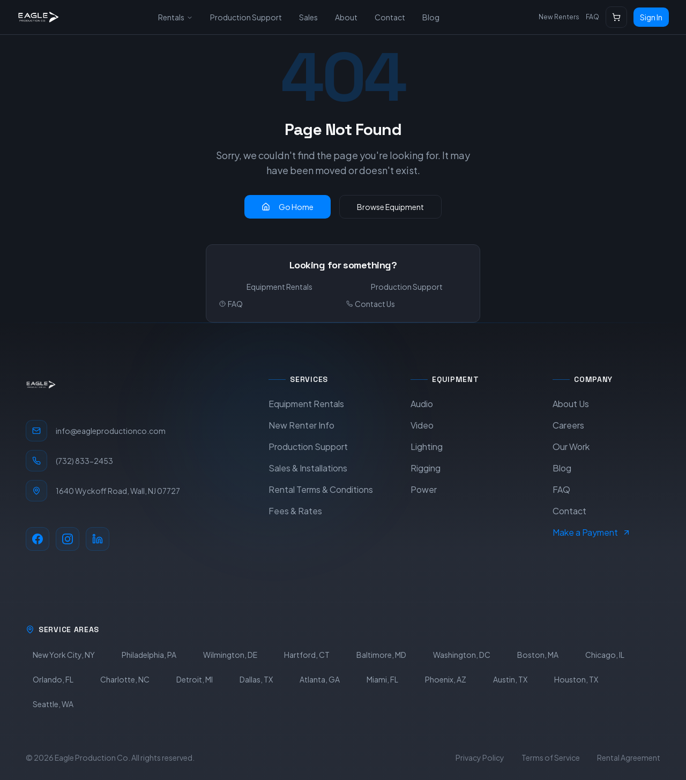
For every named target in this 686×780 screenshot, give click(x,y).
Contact (390, 17)
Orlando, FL (53, 679)
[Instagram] (67, 539)
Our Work (571, 446)
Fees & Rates (295, 510)
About (346, 17)
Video (422, 425)
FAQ (592, 17)
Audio (422, 403)
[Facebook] (37, 539)
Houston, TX (576, 679)
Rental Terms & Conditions (321, 489)
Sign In (651, 17)
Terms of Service (550, 757)
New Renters (559, 17)
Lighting (427, 446)
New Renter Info (301, 425)
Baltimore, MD (381, 654)
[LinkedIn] (97, 539)
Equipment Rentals (279, 286)
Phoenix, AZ (445, 679)
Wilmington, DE (230, 654)
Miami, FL (382, 679)
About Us (571, 403)
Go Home (288, 207)
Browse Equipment (390, 207)
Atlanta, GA (320, 679)
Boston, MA (537, 654)
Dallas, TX (256, 679)
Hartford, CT (307, 654)
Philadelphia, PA (149, 654)
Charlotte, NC (125, 679)
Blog (430, 17)
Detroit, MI (194, 679)
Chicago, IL (604, 654)
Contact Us (370, 304)
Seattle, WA (53, 704)
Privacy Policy (480, 757)
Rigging (426, 468)
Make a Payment (592, 532)
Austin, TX (510, 679)
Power (424, 489)
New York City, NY (64, 654)
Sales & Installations (308, 468)
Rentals (175, 17)
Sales (308, 17)
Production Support (246, 17)
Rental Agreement (628, 757)
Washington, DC (461, 654)
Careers (568, 425)
